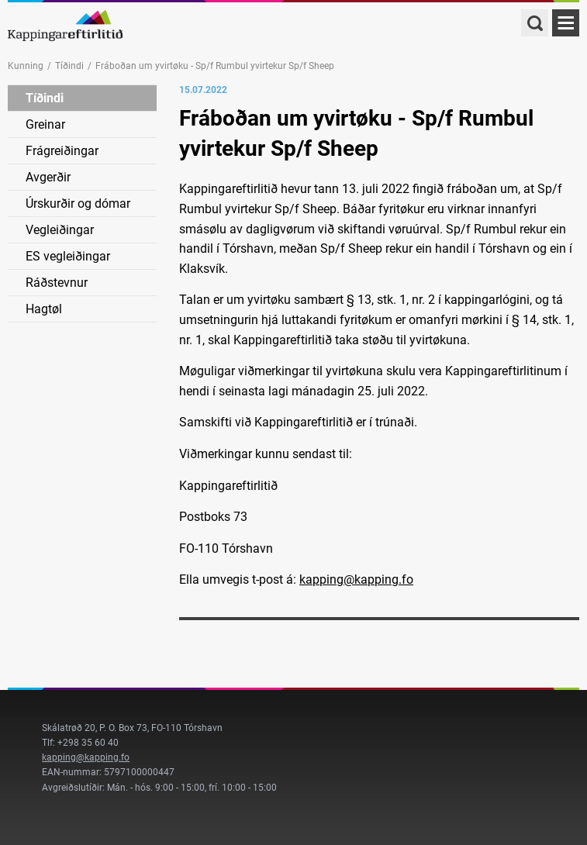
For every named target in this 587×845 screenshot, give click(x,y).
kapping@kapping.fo (356, 579)
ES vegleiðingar (68, 256)
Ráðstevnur (57, 282)
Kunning (25, 65)
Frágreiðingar (62, 150)
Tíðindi (69, 65)
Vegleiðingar (60, 229)
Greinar (45, 124)
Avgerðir (48, 177)
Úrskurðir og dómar (78, 203)
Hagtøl (44, 309)
